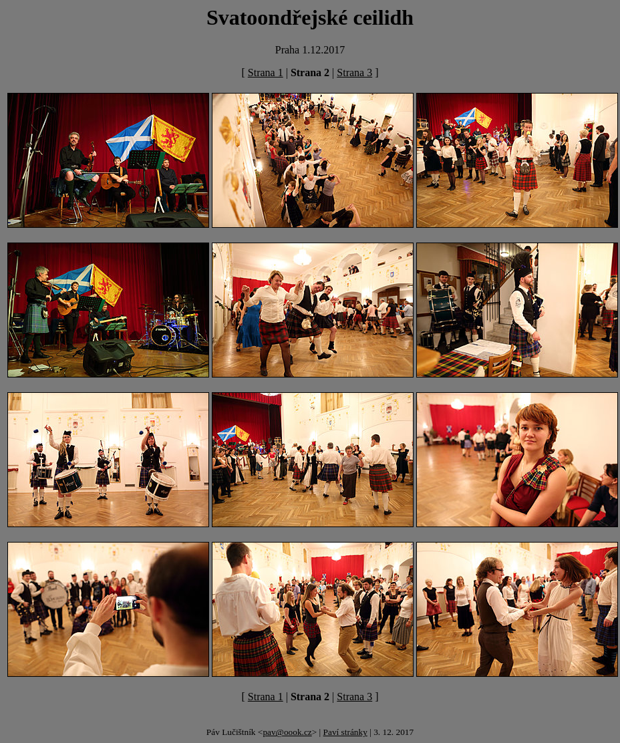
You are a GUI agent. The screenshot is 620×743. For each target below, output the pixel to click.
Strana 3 (354, 72)
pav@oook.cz (287, 732)
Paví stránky (345, 732)
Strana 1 (265, 72)
